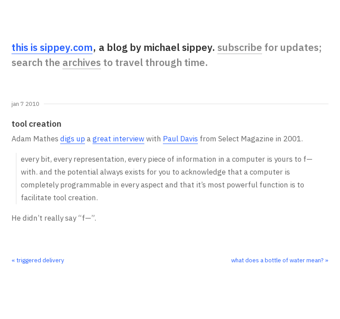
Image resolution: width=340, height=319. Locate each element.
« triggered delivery (38, 260)
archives (81, 62)
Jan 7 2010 (25, 104)
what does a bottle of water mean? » (279, 260)
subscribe (239, 47)
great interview (118, 139)
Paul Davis (180, 139)
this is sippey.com (52, 47)
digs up (72, 139)
